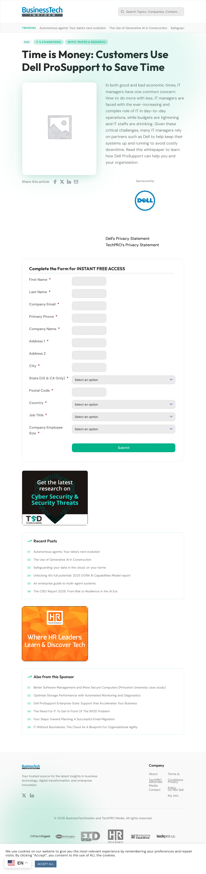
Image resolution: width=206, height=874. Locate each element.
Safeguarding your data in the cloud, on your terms (70, 567)
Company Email (44, 304)
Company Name (44, 329)
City (34, 366)
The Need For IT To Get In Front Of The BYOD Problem (72, 711)
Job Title (38, 415)
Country (38, 402)
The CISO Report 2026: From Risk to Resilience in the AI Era (75, 591)
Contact (154, 790)
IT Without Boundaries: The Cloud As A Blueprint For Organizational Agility (86, 727)
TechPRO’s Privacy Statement (132, 245)
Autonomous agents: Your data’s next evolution (72, 28)
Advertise (155, 782)
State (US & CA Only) (48, 378)
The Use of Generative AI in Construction (138, 28)
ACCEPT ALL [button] (45, 864)
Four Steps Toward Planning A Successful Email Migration (74, 719)
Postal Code (41, 390)
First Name (40, 279)
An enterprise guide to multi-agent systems (65, 583)
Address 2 (37, 353)
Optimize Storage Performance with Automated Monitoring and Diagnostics (87, 695)
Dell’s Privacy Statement (128, 238)
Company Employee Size (46, 430)
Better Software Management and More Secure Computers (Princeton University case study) (100, 687)
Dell (26, 42)
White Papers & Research (86, 42)
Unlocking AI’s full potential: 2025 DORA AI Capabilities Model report (82, 575)
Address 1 (39, 341)
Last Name (40, 292)
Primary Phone (43, 316)
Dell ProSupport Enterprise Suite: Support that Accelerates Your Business (85, 703)
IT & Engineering (48, 42)
